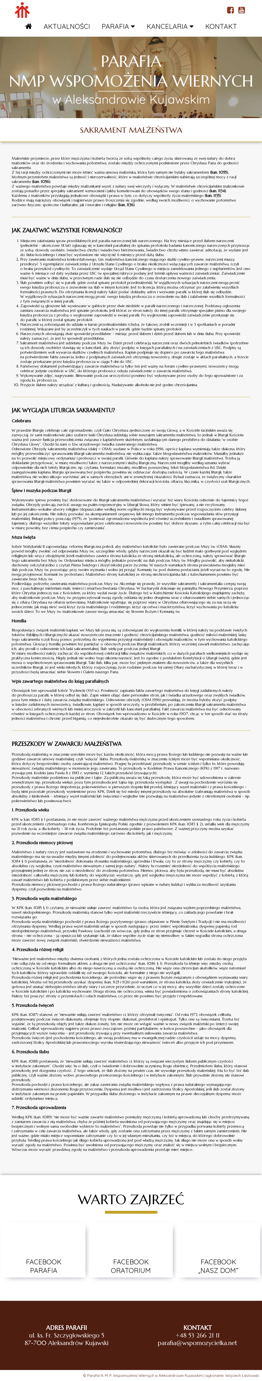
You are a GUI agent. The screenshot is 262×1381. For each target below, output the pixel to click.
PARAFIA (118, 26)
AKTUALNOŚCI (67, 26)
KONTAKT (221, 26)
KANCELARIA (170, 26)
